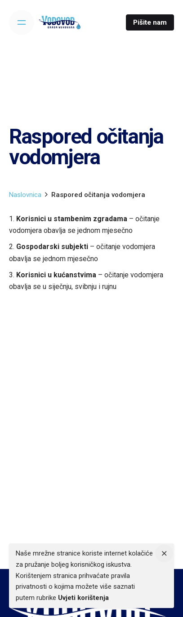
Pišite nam (150, 22)
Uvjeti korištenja (83, 598)
